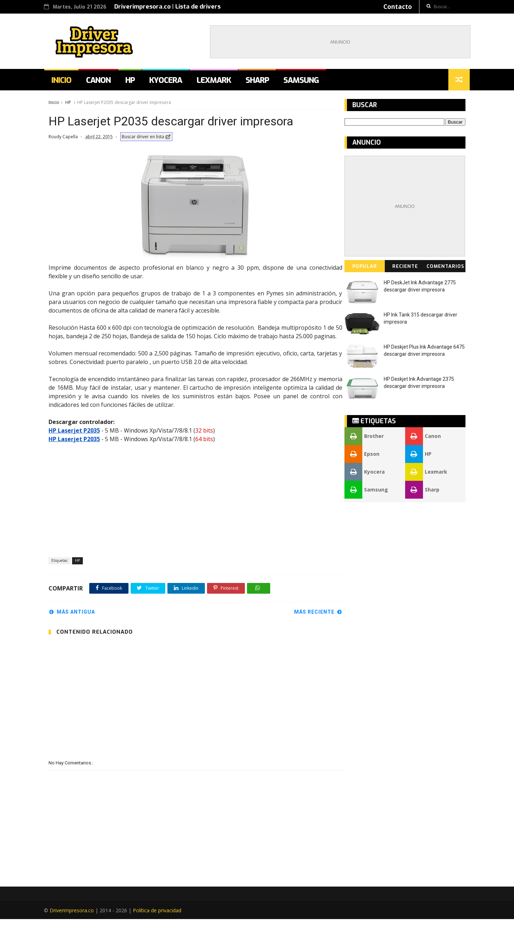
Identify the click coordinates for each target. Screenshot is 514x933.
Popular (365, 268)
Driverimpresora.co (147, 7)
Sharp (261, 82)
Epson (362, 456)
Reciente (405, 268)
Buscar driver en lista (146, 139)
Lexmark (218, 82)
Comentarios (445, 268)
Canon (102, 82)
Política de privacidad (161, 924)
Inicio (65, 82)
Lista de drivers (202, 7)
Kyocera (169, 82)
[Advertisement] (336, 42)
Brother (364, 438)
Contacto (393, 7)
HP (133, 82)
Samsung (305, 82)
